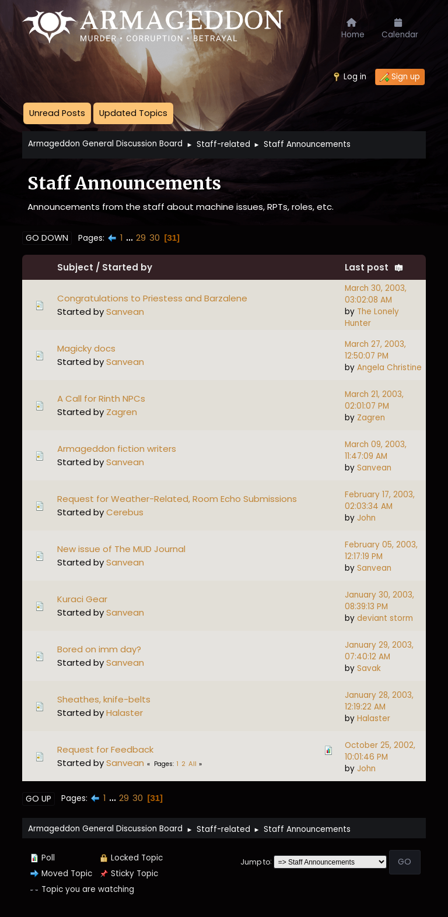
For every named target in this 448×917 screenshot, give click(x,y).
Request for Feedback (105, 749)
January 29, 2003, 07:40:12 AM (379, 651)
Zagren (121, 412)
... (130, 237)
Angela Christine (389, 367)
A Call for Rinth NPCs (101, 398)
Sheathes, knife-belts (103, 699)
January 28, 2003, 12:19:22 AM (379, 701)
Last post (374, 267)
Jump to (255, 861)
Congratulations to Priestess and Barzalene (152, 298)
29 (141, 237)
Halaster (124, 713)
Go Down (47, 238)
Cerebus (125, 512)
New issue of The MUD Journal (121, 549)
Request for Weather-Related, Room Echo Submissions (177, 499)
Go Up (38, 798)
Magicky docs (86, 348)
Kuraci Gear (82, 599)
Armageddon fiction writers (116, 448)
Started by (127, 267)
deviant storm (385, 618)
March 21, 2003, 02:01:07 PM (374, 400)
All (192, 763)
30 (154, 237)
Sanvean (125, 311)
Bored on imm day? (99, 649)
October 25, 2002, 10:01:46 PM (380, 751)
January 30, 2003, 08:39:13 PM (379, 600)
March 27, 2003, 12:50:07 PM (375, 350)
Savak (369, 668)
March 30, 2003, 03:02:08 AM (376, 294)
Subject (75, 267)
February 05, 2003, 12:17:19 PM (381, 550)
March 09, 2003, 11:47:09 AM (376, 450)
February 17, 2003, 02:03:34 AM (380, 500)
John (366, 518)
